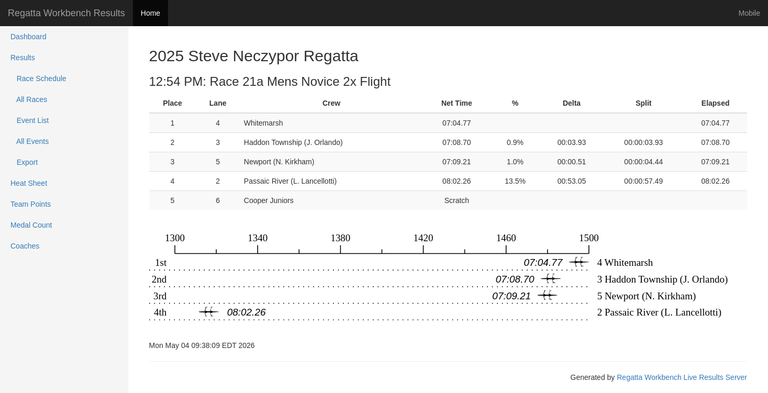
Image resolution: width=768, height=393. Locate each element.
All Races (28, 99)
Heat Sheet (28, 183)
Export (24, 162)
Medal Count (31, 225)
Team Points (30, 204)
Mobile (749, 13)
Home (150, 13)
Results (22, 57)
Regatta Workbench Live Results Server (682, 377)
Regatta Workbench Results (66, 13)
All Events (29, 141)
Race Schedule (38, 78)
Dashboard (28, 36)
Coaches (24, 246)
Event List (29, 120)
